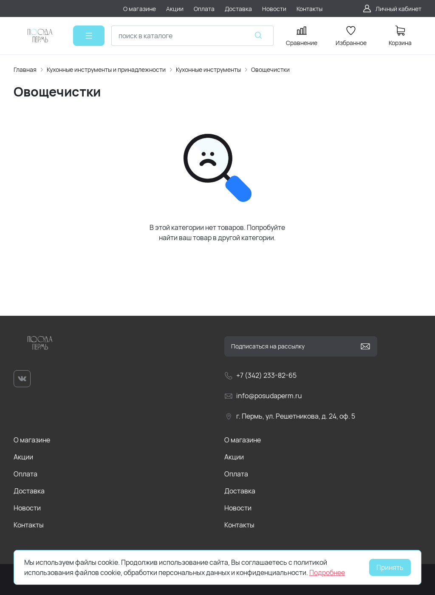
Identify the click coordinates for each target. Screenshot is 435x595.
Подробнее (327, 572)
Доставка (29, 491)
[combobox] (192, 36)
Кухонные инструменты (208, 69)
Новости (27, 508)
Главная (25, 69)
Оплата (25, 474)
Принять (390, 567)
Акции (23, 457)
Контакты (29, 525)
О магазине (32, 440)
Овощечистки (270, 69)
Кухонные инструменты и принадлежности (106, 69)
